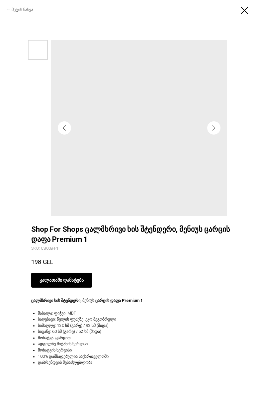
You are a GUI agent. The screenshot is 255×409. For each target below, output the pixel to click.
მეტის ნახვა (22, 9)
